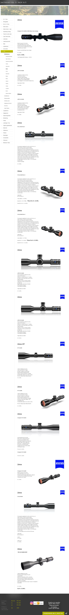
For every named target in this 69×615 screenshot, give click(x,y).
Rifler (4, 43)
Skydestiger (5, 135)
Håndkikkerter (6, 95)
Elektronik (5, 127)
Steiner (7, 81)
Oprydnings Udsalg (7, 31)
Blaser (7, 76)
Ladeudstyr (5, 39)
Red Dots (6, 105)
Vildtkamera (5, 130)
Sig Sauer (7, 73)
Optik (4, 51)
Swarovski (7, 66)
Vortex (7, 63)
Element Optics (8, 93)
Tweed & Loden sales (7, 34)
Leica (7, 71)
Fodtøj (4, 120)
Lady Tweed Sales (6, 36)
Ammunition (5, 48)
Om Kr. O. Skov (6, 24)
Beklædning (5, 118)
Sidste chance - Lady (7, 29)
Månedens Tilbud (6, 142)
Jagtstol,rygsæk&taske (7, 125)
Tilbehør (4, 132)
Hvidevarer (5, 140)
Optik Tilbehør (6, 108)
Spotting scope (7, 100)
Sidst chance (5, 26)
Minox (7, 78)
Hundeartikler (5, 137)
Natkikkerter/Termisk (8, 103)
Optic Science (8, 58)
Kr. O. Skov (5, 19)
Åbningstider (5, 21)
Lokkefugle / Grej (6, 123)
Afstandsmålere (7, 98)
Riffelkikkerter (7, 54)
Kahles (7, 83)
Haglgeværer (5, 113)
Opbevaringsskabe (6, 115)
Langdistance (5, 110)
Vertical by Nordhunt (9, 61)
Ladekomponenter (6, 41)
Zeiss (7, 68)
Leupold (7, 88)
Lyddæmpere (5, 46)
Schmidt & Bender (9, 56)
